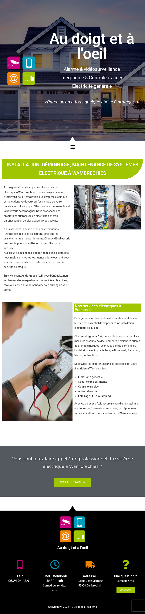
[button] (72, 147)
